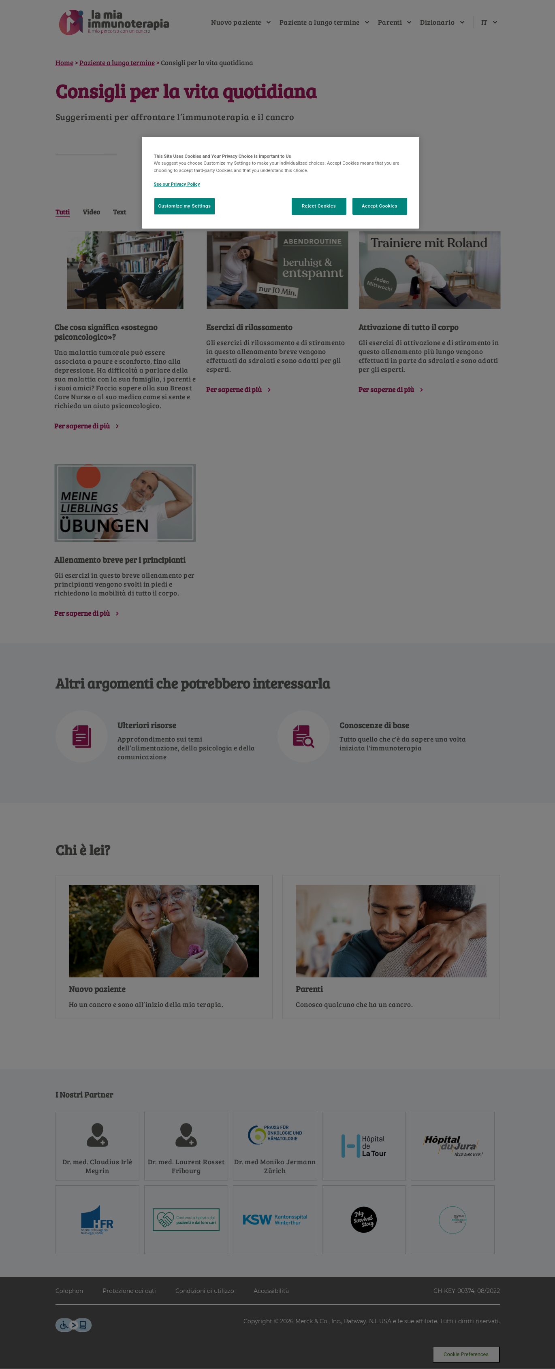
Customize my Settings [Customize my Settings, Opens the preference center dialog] (184, 206)
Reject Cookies (319, 206)
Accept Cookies (379, 206)
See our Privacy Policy (177, 184)
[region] (280, 182)
